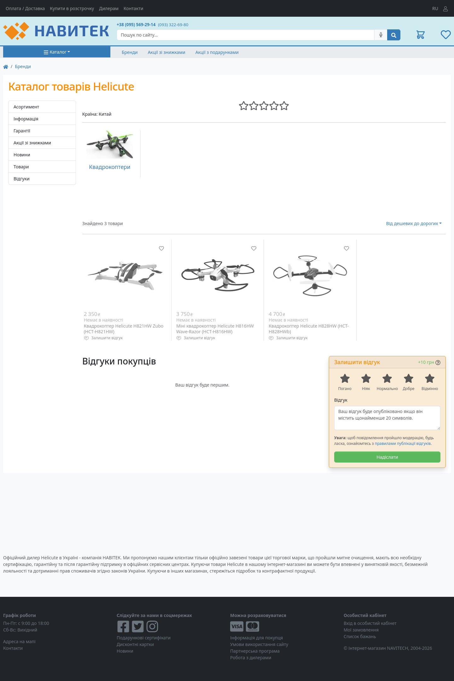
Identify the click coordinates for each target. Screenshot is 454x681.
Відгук (340, 400)
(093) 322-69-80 (173, 24)
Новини (22, 155)
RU (435, 8)
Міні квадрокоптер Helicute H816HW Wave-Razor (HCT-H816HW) (215, 329)
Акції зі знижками (166, 52)
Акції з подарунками (217, 52)
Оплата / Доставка (25, 8)
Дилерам (109, 8)
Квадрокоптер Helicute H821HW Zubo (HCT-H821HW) (124, 329)
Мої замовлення (361, 630)
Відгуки (22, 179)
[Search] (246, 34)
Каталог (55, 52)
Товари (21, 167)
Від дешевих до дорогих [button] (412, 223)
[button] (421, 35)
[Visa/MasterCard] (283, 626)
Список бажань (360, 636)
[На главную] (5, 66)
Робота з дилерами (250, 658)
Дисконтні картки (135, 644)
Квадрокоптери (109, 167)
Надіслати (387, 457)
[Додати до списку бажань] (161, 248)
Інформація (26, 119)
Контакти (133, 8)
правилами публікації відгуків (403, 443)
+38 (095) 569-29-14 (136, 24)
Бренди (130, 52)
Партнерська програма (255, 651)
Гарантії (22, 131)
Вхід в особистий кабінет (370, 623)
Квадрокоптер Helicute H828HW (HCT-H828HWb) (309, 329)
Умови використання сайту (259, 644)
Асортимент (26, 107)
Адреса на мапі (19, 641)
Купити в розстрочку (72, 8)
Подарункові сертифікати (144, 638)
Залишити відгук (107, 337)
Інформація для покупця (256, 638)
